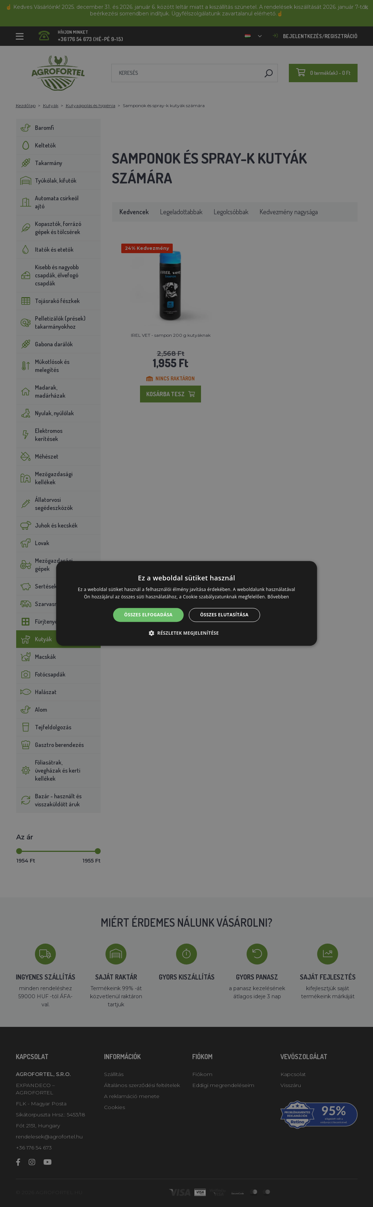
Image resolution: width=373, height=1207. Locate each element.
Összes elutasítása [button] (224, 615)
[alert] (186, 603)
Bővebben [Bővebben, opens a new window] (278, 597)
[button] (186, 633)
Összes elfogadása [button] (148, 615)
